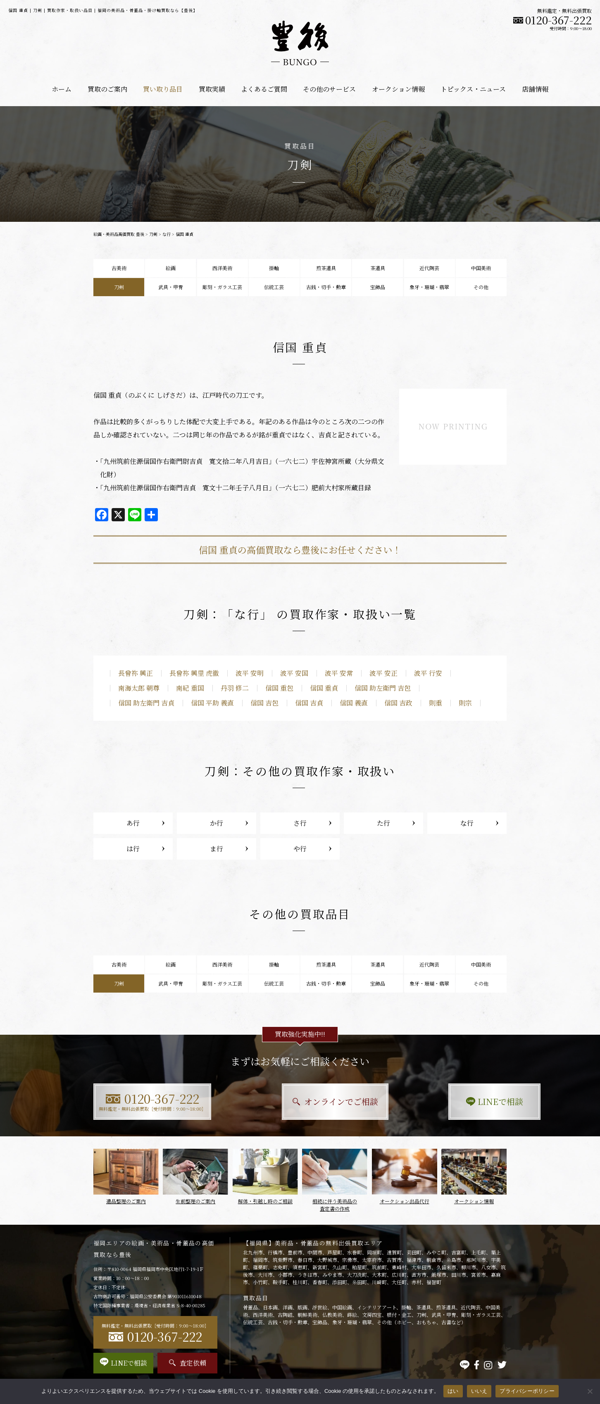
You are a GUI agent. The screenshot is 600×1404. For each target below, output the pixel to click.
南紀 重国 (190, 688)
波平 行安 (428, 673)
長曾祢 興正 (135, 673)
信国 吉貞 (309, 703)
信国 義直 (354, 703)
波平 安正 (383, 673)
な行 (166, 234)
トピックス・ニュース (473, 89)
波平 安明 (250, 673)
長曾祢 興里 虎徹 (194, 673)
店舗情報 (535, 89)
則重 (435, 703)
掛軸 (274, 267)
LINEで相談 (442, 1101)
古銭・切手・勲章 (326, 286)
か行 (216, 823)
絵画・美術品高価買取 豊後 (118, 234)
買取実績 (212, 89)
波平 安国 (294, 673)
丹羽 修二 (235, 688)
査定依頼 (187, 1363)
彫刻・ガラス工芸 (222, 286)
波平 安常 (339, 673)
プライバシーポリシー (527, 1391)
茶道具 (377, 267)
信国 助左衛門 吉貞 (146, 703)
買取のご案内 (107, 89)
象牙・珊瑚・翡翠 (429, 286)
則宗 (465, 703)
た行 (383, 823)
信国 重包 (279, 688)
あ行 (133, 823)
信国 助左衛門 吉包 (383, 688)
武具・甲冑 (170, 286)
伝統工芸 (274, 286)
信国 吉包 (264, 703)
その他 (481, 286)
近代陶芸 (429, 267)
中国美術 (481, 267)
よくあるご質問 (264, 89)
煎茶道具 (326, 267)
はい (453, 1391)
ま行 (216, 848)
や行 (300, 848)
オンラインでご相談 (300, 1101)
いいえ (479, 1391)
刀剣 (153, 234)
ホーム (61, 89)
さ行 (300, 823)
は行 (133, 848)
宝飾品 (377, 286)
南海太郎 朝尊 (139, 688)
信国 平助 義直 (212, 703)
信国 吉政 (398, 703)
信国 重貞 (324, 688)
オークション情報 (398, 89)
